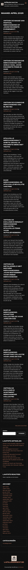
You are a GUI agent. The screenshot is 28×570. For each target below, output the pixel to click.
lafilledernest (7, 33)
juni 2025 (5, 504)
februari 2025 (7, 511)
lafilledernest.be (11, 2)
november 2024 (7, 517)
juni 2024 (5, 526)
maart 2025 (6, 510)
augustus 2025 (7, 501)
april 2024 (6, 529)
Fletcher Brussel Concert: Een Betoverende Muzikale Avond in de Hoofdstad (13, 459)
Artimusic (21, 567)
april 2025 (6, 508)
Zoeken (5, 430)
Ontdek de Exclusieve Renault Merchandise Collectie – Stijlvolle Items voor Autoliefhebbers (13, 226)
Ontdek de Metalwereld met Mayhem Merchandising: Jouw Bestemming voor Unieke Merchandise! (12, 270)
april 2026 (6, 486)
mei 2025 (5, 506)
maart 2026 (6, 488)
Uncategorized (7, 543)
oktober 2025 (7, 497)
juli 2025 (5, 502)
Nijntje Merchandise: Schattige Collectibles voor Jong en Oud (13, 314)
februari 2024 (7, 533)
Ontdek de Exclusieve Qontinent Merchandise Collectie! (10, 392)
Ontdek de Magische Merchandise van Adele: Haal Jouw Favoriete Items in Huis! (13, 65)
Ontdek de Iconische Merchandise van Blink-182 (13, 105)
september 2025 (8, 499)
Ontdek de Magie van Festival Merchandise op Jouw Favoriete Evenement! (13, 25)
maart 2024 (6, 531)
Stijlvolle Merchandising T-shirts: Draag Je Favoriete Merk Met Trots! (13, 142)
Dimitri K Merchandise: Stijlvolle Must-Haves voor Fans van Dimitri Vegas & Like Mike (14, 445)
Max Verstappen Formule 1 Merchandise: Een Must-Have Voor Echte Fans (13, 450)
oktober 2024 (7, 519)
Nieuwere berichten (21, 425)
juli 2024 (5, 524)
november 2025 (7, 495)
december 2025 (7, 494)
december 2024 (7, 515)
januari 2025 (6, 513)
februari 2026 (7, 490)
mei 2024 (5, 527)
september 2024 (8, 520)
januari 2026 (6, 492)
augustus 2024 (7, 522)
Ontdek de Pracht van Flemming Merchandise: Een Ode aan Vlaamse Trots (13, 465)
